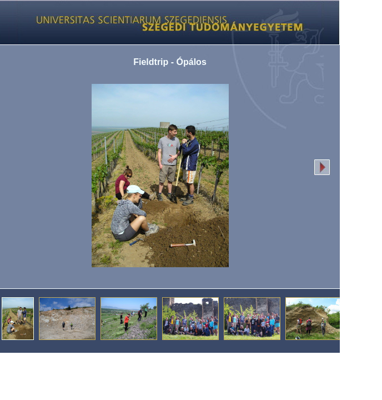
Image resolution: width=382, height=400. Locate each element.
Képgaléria (165, 22)
